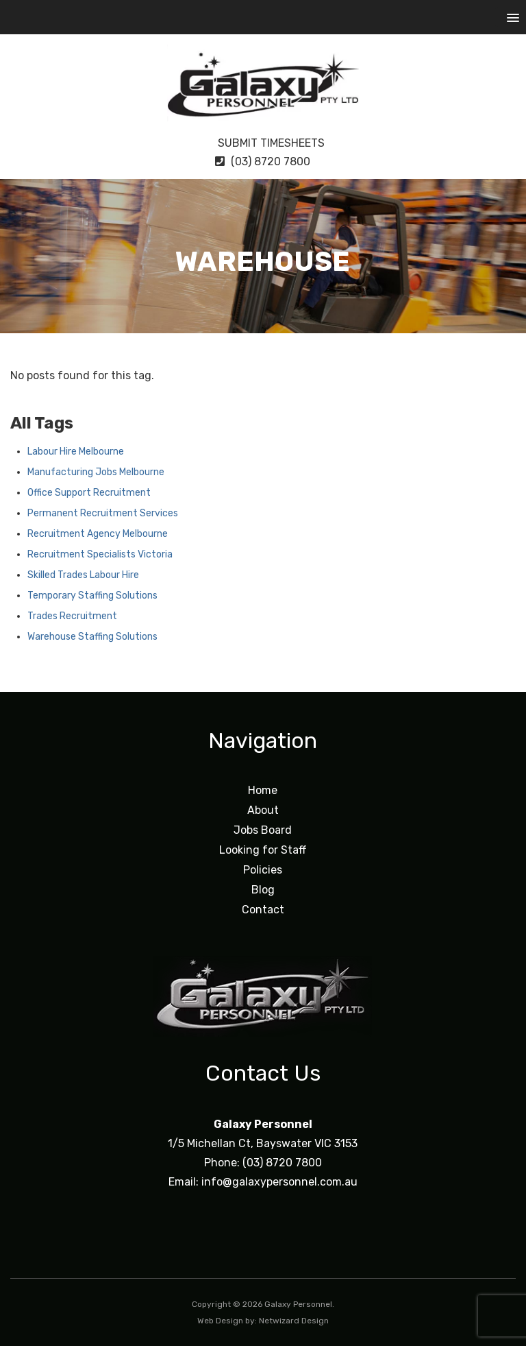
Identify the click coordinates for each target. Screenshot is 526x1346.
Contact (263, 909)
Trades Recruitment (72, 616)
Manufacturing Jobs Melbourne (95, 472)
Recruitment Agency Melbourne (97, 534)
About (263, 810)
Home (262, 790)
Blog (263, 889)
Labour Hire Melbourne (75, 451)
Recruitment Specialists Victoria (100, 554)
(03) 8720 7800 (262, 161)
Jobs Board (263, 830)
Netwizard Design (294, 1320)
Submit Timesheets (263, 142)
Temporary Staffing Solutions (92, 595)
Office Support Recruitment (89, 492)
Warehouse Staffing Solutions (92, 636)
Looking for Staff (262, 849)
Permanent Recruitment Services (102, 513)
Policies (262, 869)
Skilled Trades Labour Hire (83, 575)
